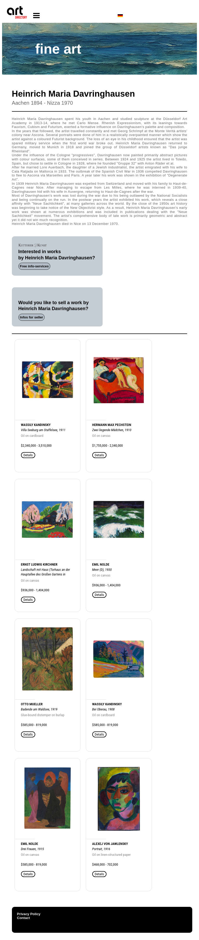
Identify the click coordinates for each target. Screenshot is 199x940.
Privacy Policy (28, 914)
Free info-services (34, 266)
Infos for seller (31, 317)
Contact (23, 918)
